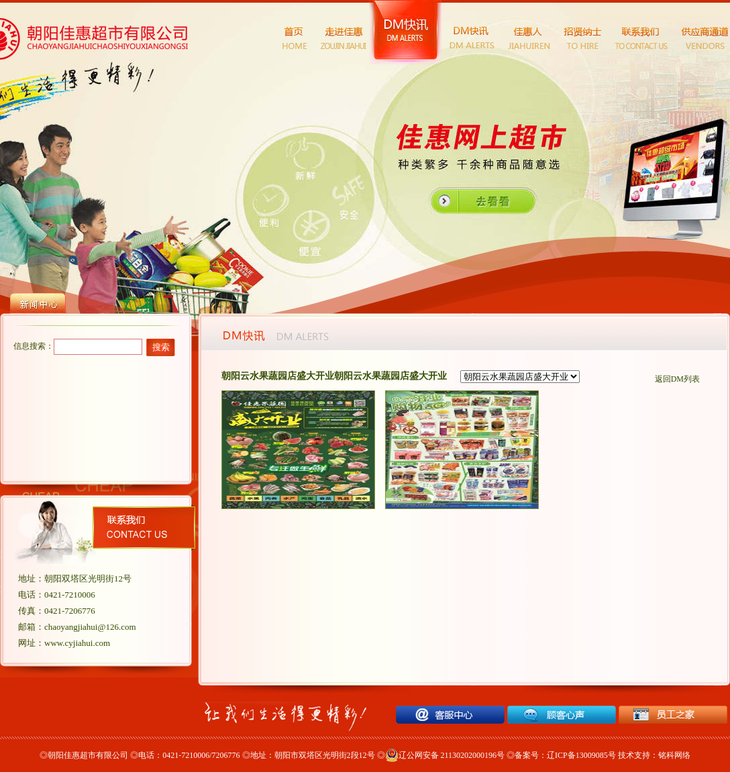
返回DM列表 (677, 379)
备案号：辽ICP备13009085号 (565, 755)
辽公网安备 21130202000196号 (445, 755)
